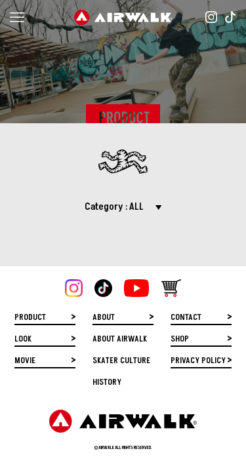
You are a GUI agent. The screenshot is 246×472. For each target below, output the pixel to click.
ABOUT (103, 316)
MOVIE (24, 359)
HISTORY (106, 380)
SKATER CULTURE (121, 359)
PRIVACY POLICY (198, 359)
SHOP (180, 337)
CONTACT (186, 316)
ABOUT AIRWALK (119, 337)
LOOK (22, 337)
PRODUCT (30, 316)
